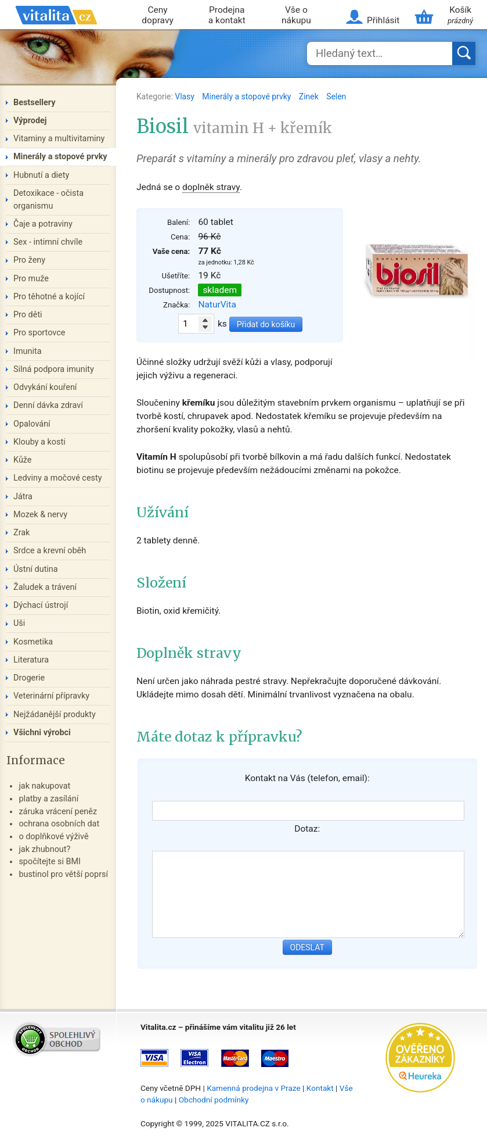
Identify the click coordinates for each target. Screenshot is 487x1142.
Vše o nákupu (296, 15)
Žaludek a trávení (45, 587)
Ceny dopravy (157, 15)
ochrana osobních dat (59, 824)
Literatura (31, 660)
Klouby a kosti (39, 442)
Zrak (21, 533)
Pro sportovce (39, 333)
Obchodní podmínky (214, 1099)
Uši (19, 623)
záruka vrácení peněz (58, 812)
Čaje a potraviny (43, 224)
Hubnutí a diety (41, 175)
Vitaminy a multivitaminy (58, 139)
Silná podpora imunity (53, 369)
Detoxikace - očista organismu (48, 199)
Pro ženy (29, 260)
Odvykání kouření (45, 387)
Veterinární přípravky (51, 696)
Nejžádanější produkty (54, 714)
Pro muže (31, 279)
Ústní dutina (35, 569)
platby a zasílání (48, 799)
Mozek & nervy (40, 515)
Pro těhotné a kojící (49, 297)
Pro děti (27, 315)
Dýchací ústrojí (40, 605)
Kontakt (320, 1088)
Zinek (309, 96)
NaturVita (217, 304)
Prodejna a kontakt (227, 15)
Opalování (31, 424)
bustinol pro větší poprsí (63, 874)
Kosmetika (33, 642)
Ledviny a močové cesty (57, 478)
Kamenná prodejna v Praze (254, 1088)
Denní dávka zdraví (48, 405)
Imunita (27, 351)
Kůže (22, 460)
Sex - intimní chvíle (47, 242)
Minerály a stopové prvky (247, 96)
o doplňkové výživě (53, 837)
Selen (336, 96)
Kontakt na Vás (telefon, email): (307, 778)
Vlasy (185, 96)
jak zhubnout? (44, 849)
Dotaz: (307, 829)
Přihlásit (383, 20)
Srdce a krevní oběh (49, 551)
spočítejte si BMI (50, 862)
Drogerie (29, 678)
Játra (23, 497)
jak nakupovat (44, 786)
